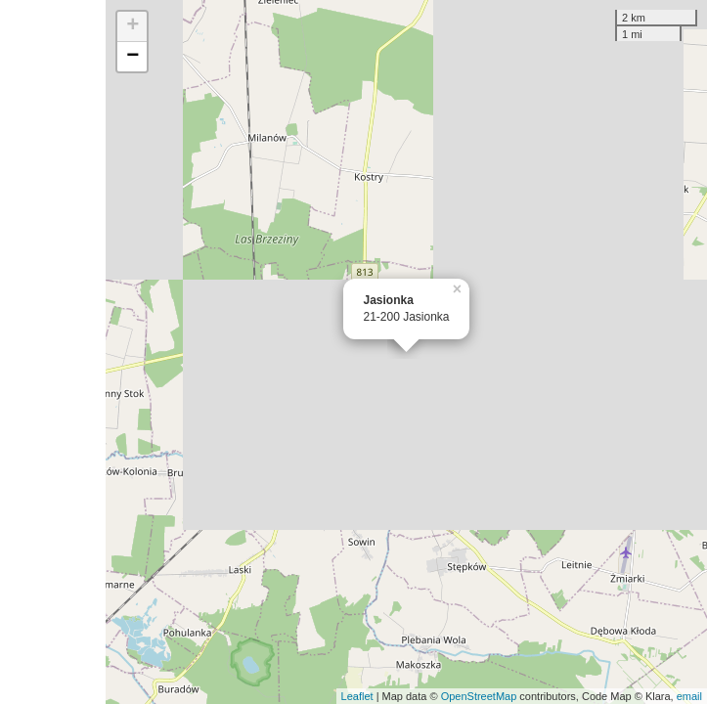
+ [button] (132, 26)
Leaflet (357, 696)
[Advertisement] (53, 352)
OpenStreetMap (479, 696)
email (689, 696)
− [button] (132, 56)
